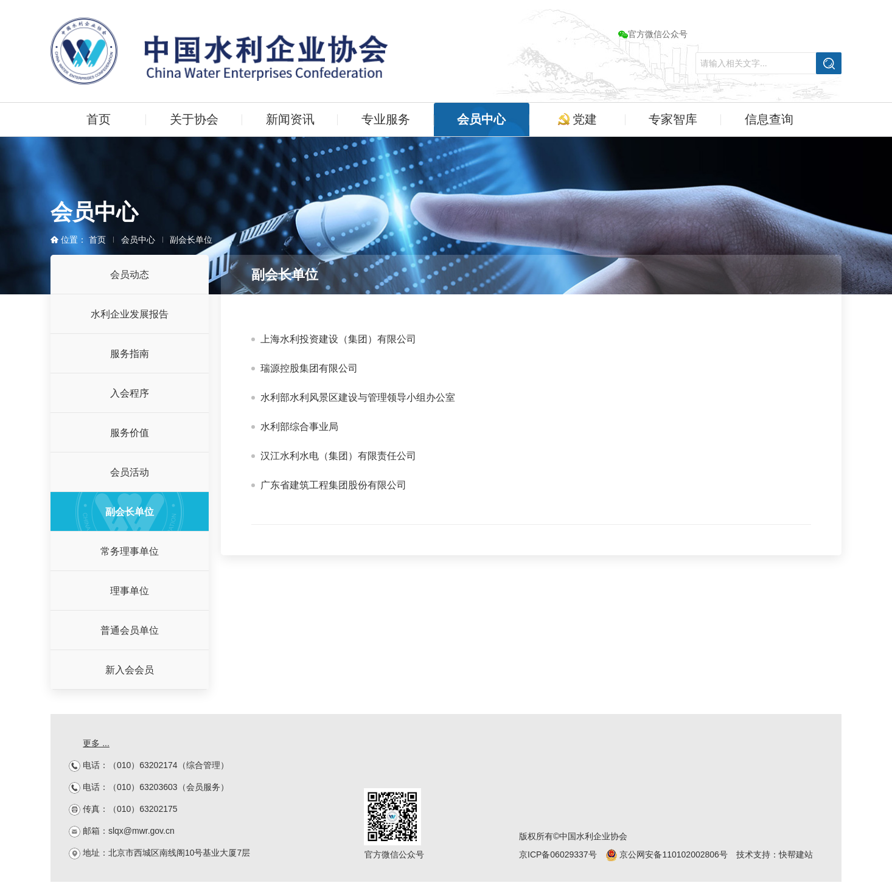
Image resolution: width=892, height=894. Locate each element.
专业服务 (385, 119)
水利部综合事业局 (299, 426)
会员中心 (481, 119)
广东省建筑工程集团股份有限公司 (333, 485)
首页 (98, 119)
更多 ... (96, 743)
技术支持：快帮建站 (774, 854)
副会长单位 (191, 239)
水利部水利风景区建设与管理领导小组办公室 (357, 397)
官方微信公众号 (653, 34)
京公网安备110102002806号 (666, 854)
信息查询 (769, 119)
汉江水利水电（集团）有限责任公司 (338, 456)
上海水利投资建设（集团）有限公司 (338, 339)
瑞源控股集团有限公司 (309, 368)
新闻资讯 (290, 119)
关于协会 (194, 119)
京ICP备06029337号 (558, 854)
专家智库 (673, 119)
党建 (578, 119)
